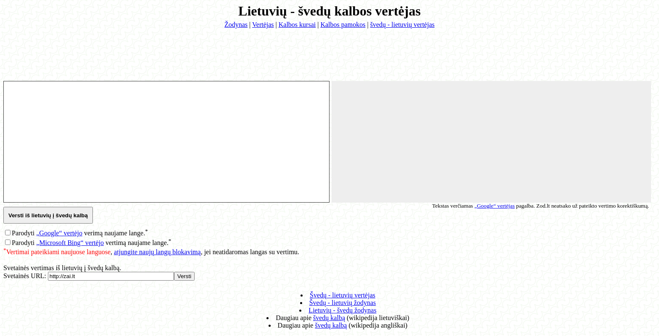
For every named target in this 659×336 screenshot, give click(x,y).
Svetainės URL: (25, 275)
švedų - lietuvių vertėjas (402, 24)
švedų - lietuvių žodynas (342, 302)
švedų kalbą (329, 317)
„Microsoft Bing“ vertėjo (70, 242)
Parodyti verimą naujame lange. (80, 233)
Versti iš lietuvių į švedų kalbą (48, 215)
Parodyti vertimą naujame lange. (91, 242)
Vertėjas (263, 24)
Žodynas (236, 24)
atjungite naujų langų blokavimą (157, 251)
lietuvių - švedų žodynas (342, 310)
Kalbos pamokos (342, 24)
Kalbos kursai (297, 24)
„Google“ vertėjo (59, 233)
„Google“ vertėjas (494, 206)
